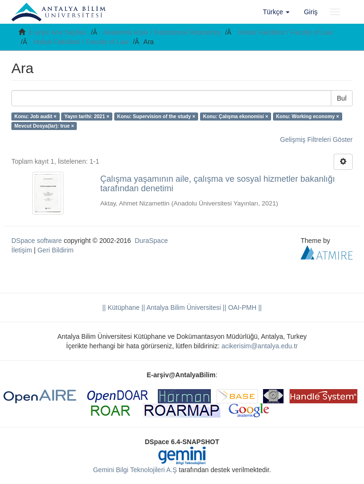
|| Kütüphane (121, 307)
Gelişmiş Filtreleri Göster (316, 139)
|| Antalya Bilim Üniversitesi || (183, 307)
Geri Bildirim (55, 250)
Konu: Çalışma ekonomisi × (235, 116)
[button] (276, 12)
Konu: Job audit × (35, 116)
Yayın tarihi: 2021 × (86, 116)
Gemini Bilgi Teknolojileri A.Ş (135, 470)
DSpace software (36, 240)
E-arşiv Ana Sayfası (58, 32)
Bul (341, 98)
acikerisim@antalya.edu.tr (259, 346)
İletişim (21, 250)
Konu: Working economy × (307, 116)
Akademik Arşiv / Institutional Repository (162, 32)
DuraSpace (151, 240)
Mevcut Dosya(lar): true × (44, 126)
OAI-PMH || (244, 307)
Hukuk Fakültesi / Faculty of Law (285, 32)
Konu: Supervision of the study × (156, 116)
